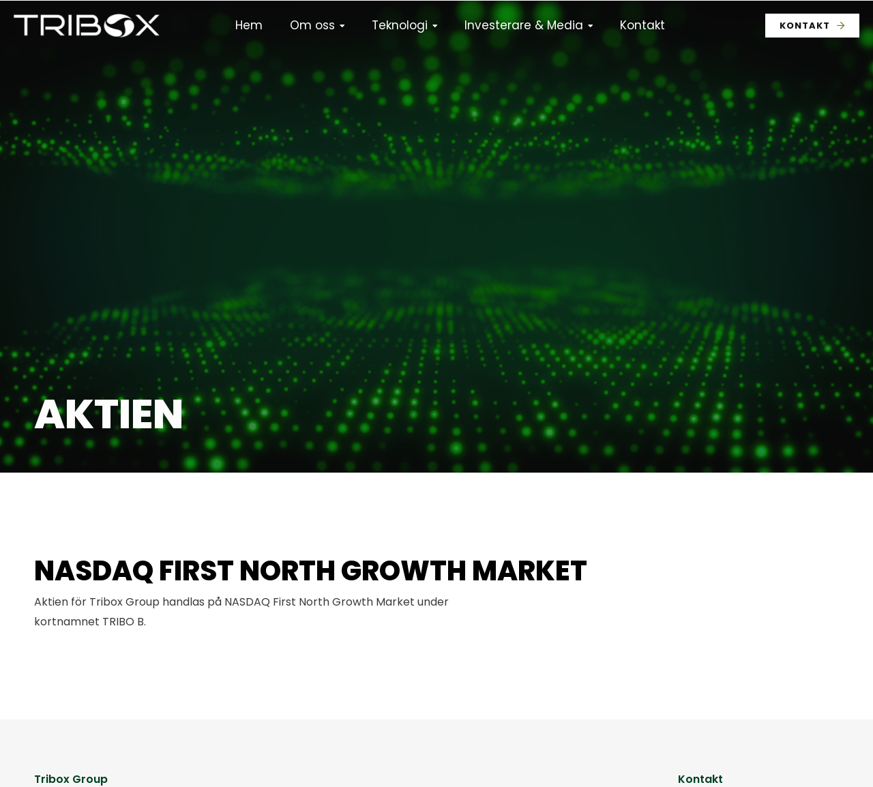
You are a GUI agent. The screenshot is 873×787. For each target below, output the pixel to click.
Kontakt (642, 25)
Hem (249, 25)
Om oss (312, 25)
